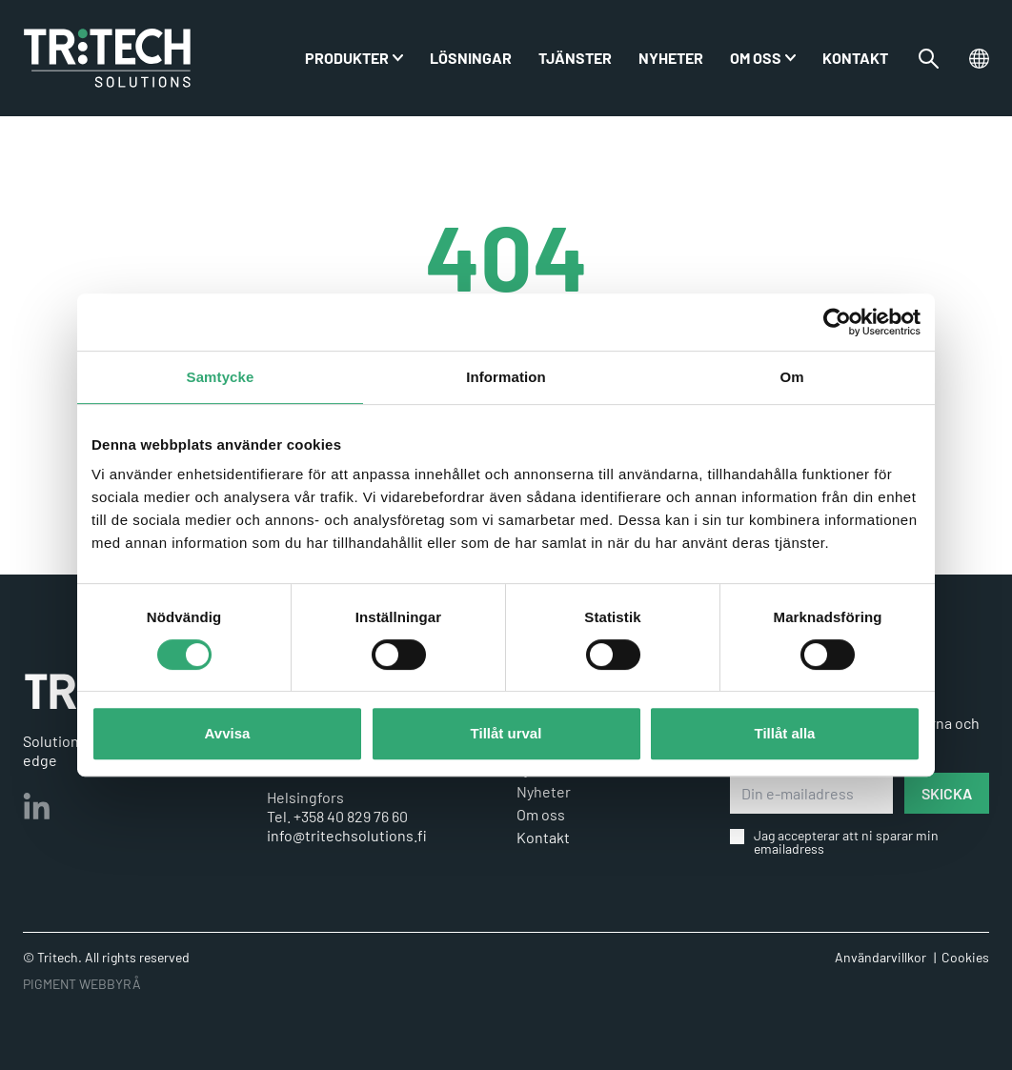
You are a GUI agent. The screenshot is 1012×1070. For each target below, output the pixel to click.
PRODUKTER (347, 58)
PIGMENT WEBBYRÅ (82, 984)
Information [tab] (506, 377)
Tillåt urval (506, 733)
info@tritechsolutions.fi (347, 835)
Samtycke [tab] (220, 377)
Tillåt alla (785, 733)
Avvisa (228, 733)
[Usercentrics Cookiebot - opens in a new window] (837, 322)
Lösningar (471, 58)
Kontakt (855, 58)
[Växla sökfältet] (929, 59)
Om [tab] (791, 377)
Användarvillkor (880, 957)
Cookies (965, 957)
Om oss (755, 58)
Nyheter (670, 58)
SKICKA (946, 793)
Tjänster (575, 58)
